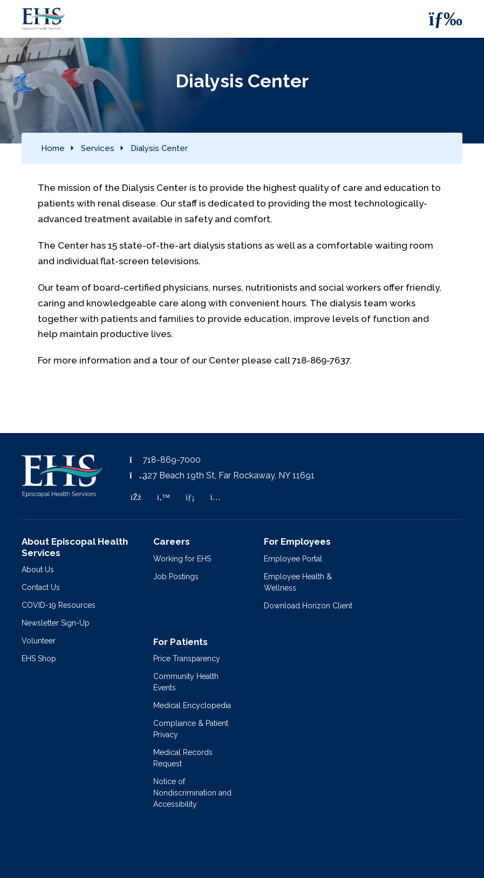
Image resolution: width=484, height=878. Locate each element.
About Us (38, 569)
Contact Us (41, 587)
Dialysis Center (159, 148)
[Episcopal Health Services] (35, 19)
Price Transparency (186, 658)
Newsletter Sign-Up (56, 623)
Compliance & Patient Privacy (190, 729)
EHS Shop (39, 658)
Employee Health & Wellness (298, 582)
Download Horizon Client (308, 605)
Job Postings (176, 576)
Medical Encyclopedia (192, 705)
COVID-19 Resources (59, 605)
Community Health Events (186, 682)
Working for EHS (182, 558)
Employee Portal (293, 558)
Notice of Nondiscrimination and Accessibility (192, 792)
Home (53, 148)
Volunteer (39, 640)
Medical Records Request (183, 758)
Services (97, 148)
